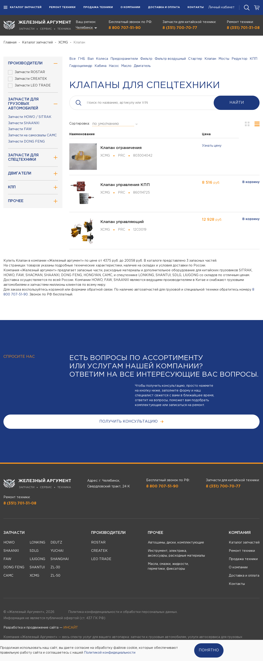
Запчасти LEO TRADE (29, 85)
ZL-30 (55, 567)
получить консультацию (131, 421)
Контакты (195, 7)
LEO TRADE (101, 559)
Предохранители (124, 58)
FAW (7, 559)
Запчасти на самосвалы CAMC (32, 135)
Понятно (209, 650)
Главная (10, 42)
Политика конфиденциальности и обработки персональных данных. (123, 612)
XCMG (63, 42)
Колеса (102, 58)
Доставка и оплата (164, 7)
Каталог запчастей (22, 8)
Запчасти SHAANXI (23, 123)
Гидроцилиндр (80, 66)
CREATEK (99, 550)
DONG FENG (13, 567)
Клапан (210, 58)
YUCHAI (56, 550)
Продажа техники (98, 7)
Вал (90, 58)
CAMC (8, 575)
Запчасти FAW (20, 129)
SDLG (34, 550)
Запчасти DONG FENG (26, 141)
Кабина (100, 66)
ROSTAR (98, 542)
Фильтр (146, 58)
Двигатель (142, 66)
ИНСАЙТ (70, 627)
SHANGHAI (59, 559)
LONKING (37, 542)
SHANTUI (37, 567)
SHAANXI (11, 550)
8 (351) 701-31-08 (243, 28)
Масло (126, 66)
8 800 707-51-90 (125, 28)
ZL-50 (55, 575)
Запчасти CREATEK (27, 79)
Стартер (195, 58)
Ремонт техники (62, 7)
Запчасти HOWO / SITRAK (29, 117)
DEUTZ (56, 542)
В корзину (251, 182)
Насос (114, 66)
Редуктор (239, 58)
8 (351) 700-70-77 (179, 28)
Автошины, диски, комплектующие (176, 542)
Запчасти (14, 533)
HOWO (9, 542)
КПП (253, 58)
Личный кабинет (221, 7)
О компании (130, 7)
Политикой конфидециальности (109, 652)
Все (72, 58)
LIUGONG (37, 559)
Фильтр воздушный (170, 58)
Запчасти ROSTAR (26, 72)
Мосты (223, 58)
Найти (236, 102)
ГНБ (81, 58)
